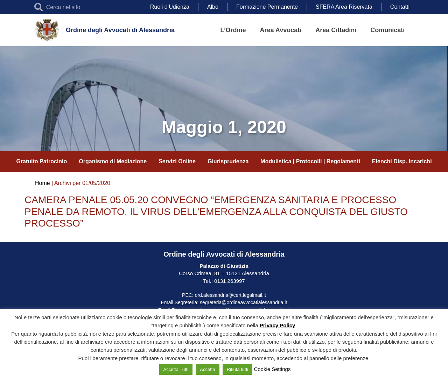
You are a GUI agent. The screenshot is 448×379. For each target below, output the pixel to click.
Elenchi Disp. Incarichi (402, 161)
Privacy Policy (277, 325)
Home (42, 183)
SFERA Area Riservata (344, 7)
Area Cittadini (335, 30)
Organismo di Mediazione (113, 161)
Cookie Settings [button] (272, 369)
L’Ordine (233, 30)
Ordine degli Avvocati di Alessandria (120, 30)
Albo (212, 7)
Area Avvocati (281, 30)
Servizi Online (177, 161)
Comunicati (387, 30)
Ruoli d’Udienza (169, 7)
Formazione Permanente (267, 7)
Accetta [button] (207, 369)
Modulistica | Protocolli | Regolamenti (310, 161)
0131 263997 (229, 281)
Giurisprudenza (228, 161)
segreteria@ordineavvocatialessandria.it (243, 302)
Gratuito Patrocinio (41, 161)
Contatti (400, 7)
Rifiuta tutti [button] (237, 369)
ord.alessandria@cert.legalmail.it (230, 295)
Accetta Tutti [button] (176, 369)
